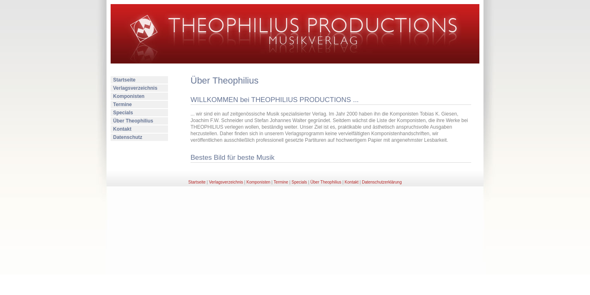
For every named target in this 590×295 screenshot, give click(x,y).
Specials (123, 113)
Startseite (124, 80)
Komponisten (129, 96)
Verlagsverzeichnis (135, 88)
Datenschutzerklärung (382, 182)
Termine (122, 104)
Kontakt (122, 129)
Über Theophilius (133, 121)
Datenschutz (127, 137)
